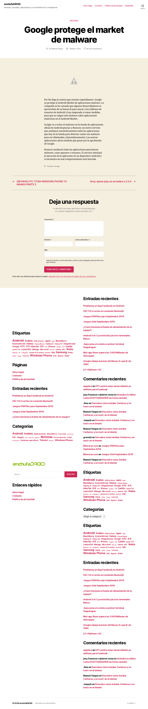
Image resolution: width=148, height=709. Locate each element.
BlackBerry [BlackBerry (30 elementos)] (61, 341)
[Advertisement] (29, 310)
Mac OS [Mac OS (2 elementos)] (31, 437)
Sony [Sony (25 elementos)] (70, 352)
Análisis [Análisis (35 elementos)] (29, 341)
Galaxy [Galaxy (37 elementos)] (29, 343)
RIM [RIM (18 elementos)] (53, 352)
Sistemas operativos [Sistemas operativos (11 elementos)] (29, 440)
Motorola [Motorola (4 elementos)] (52, 349)
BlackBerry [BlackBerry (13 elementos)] (52, 434)
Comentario (49, 219)
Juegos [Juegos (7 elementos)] (58, 347)
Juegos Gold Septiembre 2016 (28, 411)
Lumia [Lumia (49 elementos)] (69, 346)
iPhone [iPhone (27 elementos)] (51, 346)
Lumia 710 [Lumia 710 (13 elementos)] (16, 349)
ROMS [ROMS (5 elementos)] (69, 437)
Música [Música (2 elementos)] (37, 437)
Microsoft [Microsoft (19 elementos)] (44, 349)
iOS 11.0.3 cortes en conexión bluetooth (32, 401)
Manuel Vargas (57, 49)
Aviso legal (87, 6)
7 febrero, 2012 (75, 49)
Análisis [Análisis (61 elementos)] (28, 433)
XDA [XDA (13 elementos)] (54, 356)
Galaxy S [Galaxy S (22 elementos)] (50, 344)
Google (57, 166)
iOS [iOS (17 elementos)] (14, 437)
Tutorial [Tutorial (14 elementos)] (25, 356)
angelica (87, 386)
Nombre (47, 240)
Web (45, 250)
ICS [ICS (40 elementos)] (28, 346)
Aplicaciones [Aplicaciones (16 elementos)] (40, 434)
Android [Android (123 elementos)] (17, 433)
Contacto (98, 6)
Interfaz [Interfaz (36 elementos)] (35, 346)
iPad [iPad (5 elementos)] (46, 347)
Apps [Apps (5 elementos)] (53, 341)
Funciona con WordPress (45, 703)
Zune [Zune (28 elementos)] (66, 355)
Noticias (74, 20)
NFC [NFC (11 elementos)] (63, 349)
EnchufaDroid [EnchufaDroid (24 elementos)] (18, 344)
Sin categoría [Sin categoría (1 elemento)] (15, 440)
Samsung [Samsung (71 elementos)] (61, 352)
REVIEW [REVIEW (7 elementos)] (47, 352)
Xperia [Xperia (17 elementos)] (60, 356)
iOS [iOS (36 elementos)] (42, 346)
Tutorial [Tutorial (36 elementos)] (44, 440)
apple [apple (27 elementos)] (47, 341)
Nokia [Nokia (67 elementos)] (69, 349)
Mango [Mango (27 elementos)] (35, 349)
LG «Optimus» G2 (92, 369)
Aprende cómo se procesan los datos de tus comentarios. (72, 276)
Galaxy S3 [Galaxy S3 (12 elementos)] (58, 344)
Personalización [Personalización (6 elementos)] (60, 437)
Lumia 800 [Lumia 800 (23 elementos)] (26, 349)
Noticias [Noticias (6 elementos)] (15, 352)
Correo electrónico (82, 240)
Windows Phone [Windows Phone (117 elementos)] (41, 355)
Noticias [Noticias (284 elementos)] (47, 437)
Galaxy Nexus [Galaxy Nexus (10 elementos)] (40, 344)
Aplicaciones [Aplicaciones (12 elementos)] (39, 341)
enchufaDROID (12, 4)
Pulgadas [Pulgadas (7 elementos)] (25, 352)
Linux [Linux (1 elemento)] (26, 437)
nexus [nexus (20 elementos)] (58, 349)
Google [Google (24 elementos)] (15, 346)
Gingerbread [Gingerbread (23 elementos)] (69, 344)
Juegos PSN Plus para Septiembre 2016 (32, 406)
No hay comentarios (94, 49)
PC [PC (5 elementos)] (19, 352)
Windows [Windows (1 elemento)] (51, 440)
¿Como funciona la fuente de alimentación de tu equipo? (41, 417)
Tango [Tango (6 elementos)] (19, 356)
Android (50, 166)
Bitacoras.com (90, 446)
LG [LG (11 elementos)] (63, 347)
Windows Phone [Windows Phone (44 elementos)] (64, 440)
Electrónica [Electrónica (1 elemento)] (70, 434)
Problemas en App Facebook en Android (32, 395)
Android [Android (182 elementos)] (18, 340)
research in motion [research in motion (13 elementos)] (36, 353)
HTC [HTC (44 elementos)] (22, 346)
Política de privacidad (113, 6)
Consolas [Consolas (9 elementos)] (62, 434)
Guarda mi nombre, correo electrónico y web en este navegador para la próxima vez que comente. (74, 261)
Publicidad (129, 6)
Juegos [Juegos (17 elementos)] (20, 437)
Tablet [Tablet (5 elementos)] (14, 356)
